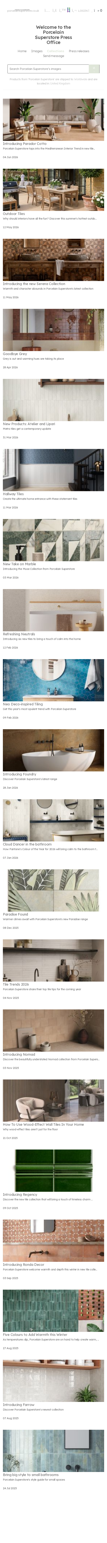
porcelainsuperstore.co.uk (23, 10)
